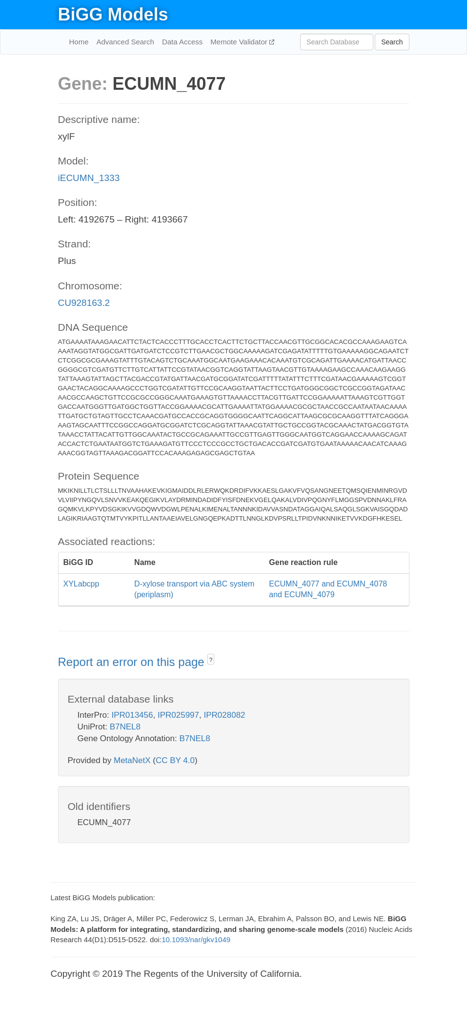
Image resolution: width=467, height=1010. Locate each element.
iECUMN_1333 (89, 178)
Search (392, 42)
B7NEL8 (125, 726)
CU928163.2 (84, 303)
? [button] (211, 660)
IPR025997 (178, 715)
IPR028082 (224, 715)
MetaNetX (132, 760)
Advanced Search (125, 42)
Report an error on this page (133, 661)
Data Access (182, 42)
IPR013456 (132, 715)
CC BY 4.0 (175, 760)
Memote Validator (239, 42)
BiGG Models (113, 14)
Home (79, 42)
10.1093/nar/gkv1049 (196, 939)
